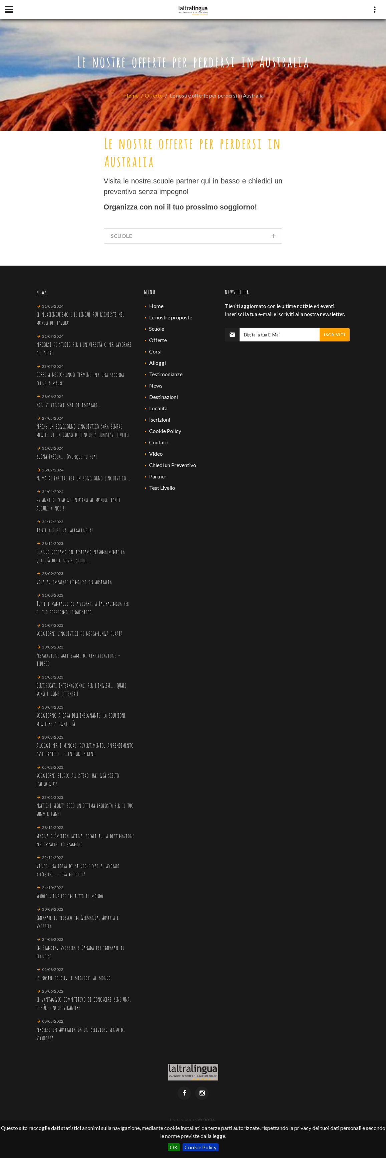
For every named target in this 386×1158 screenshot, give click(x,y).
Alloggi (157, 362)
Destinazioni (163, 397)
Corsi (155, 351)
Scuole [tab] (194, 237)
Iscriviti (334, 334)
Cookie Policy (200, 1147)
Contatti (158, 442)
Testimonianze (165, 374)
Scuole (156, 328)
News (155, 385)
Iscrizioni (159, 419)
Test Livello (162, 487)
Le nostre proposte (170, 317)
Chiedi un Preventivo (172, 465)
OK (174, 1147)
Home (131, 95)
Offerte (153, 95)
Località (158, 408)
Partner (157, 476)
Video (156, 453)
